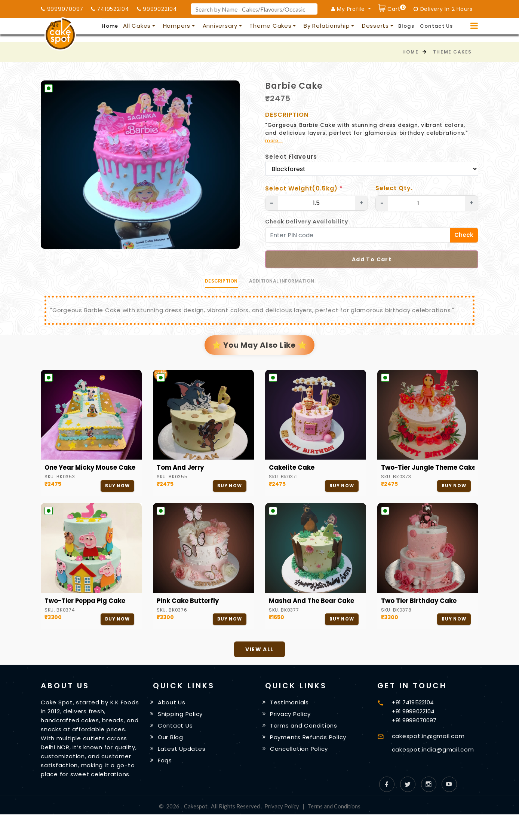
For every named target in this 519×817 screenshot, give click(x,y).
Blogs (406, 26)
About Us (172, 703)
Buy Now (116, 486)
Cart (396, 8)
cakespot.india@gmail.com (433, 750)
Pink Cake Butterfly (189, 601)
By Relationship (327, 26)
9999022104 (157, 9)
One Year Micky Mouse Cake (91, 467)
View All (259, 650)
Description (221, 281)
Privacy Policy (290, 715)
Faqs (165, 763)
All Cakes (137, 26)
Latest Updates (182, 751)
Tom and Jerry (181, 467)
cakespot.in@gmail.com (428, 737)
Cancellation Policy (299, 751)
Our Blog (171, 739)
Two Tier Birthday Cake (419, 601)
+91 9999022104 (413, 712)
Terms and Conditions (304, 727)
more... (274, 140)
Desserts (375, 26)
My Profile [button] (349, 9)
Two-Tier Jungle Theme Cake (428, 467)
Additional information (281, 281)
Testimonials (289, 703)
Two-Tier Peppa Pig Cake (86, 601)
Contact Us (436, 26)
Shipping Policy (180, 715)
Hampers (176, 26)
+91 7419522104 (413, 703)
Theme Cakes (270, 26)
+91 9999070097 (414, 721)
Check (463, 235)
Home (110, 26)
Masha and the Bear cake (312, 601)
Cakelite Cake (291, 467)
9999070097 (62, 9)
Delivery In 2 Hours (443, 9)
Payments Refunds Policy (308, 739)
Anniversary (220, 26)
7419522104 (110, 9)
